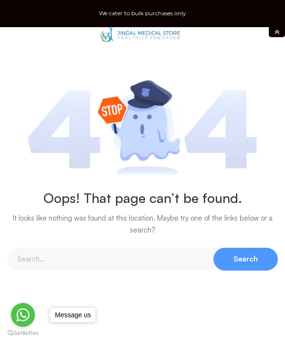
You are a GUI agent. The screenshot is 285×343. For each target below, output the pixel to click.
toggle (277, 32)
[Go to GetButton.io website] (23, 333)
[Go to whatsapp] (23, 315)
